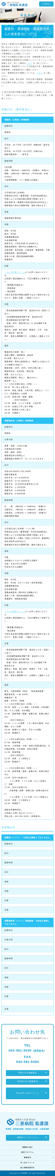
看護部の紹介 (27, 1147)
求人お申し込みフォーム (27, 1093)
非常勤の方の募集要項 (27, 1081)
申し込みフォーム (27, 1162)
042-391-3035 (27, 1050)
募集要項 (27, 1157)
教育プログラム (27, 1152)
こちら (29, 63)
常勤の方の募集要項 (27, 1073)
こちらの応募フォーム (14, 272)
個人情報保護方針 (27, 1167)
